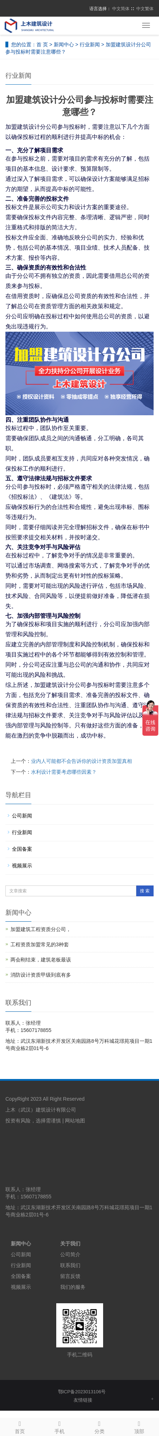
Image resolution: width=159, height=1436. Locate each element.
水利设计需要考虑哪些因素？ (64, 772)
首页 (20, 1426)
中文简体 (120, 8)
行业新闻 (90, 44)
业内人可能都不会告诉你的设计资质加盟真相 (81, 761)
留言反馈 (70, 1276)
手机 (59, 1426)
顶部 (139, 1426)
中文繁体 (145, 8)
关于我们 (70, 1243)
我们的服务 (72, 1287)
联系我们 (70, 1265)
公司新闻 (22, 816)
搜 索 (145, 890)
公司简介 (70, 1254)
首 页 (42, 44)
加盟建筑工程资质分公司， (40, 929)
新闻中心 (64, 44)
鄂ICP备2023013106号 (82, 1391)
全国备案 (22, 849)
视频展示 (22, 865)
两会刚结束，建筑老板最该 (40, 960)
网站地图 (75, 1120)
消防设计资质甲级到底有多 (40, 975)
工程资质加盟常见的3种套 (39, 944)
